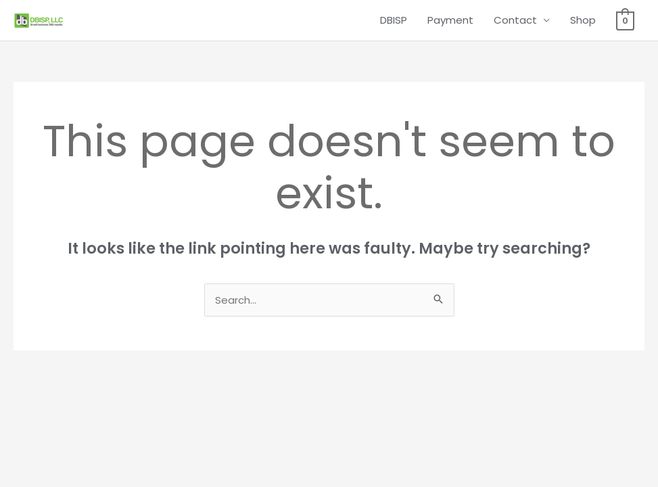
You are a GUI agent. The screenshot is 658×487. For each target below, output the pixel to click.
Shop (583, 20)
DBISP (393, 20)
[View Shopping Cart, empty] (625, 20)
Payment (450, 20)
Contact (515, 20)
